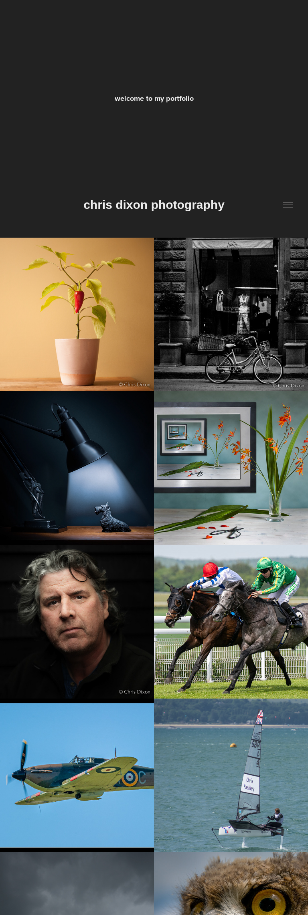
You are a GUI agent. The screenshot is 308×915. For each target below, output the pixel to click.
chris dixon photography (154, 204)
